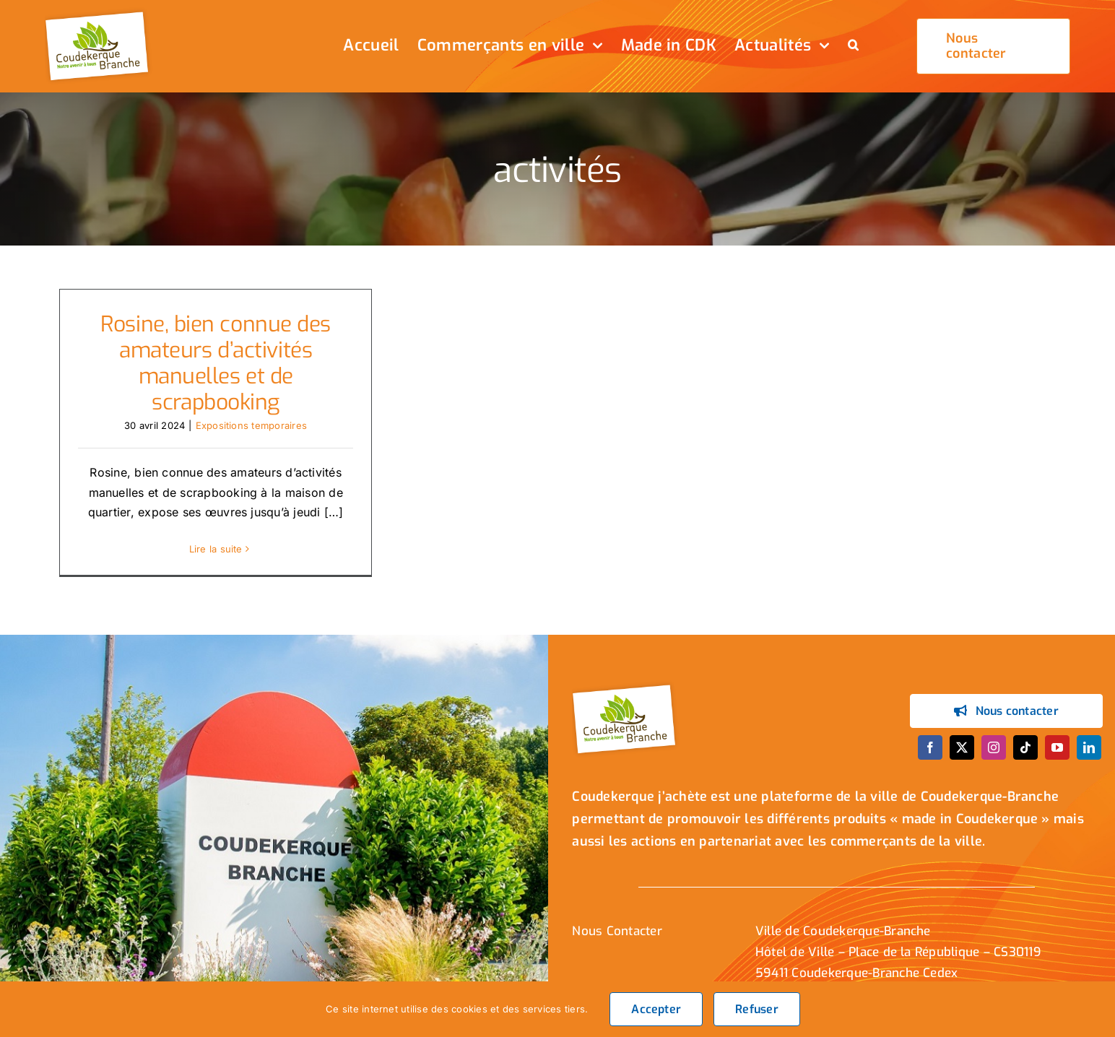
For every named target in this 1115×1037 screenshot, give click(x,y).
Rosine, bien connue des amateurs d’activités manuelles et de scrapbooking (215, 363)
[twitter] (962, 747)
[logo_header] (99, 13)
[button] (853, 46)
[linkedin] (1089, 747)
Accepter (656, 1009)
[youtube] (1057, 747)
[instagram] (993, 747)
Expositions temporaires (252, 425)
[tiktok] (1025, 747)
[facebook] (930, 747)
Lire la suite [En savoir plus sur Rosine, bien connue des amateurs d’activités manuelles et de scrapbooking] (216, 549)
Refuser (756, 1009)
